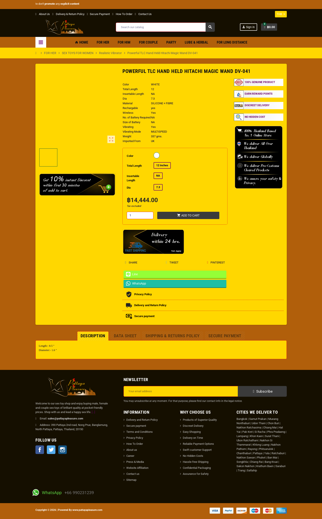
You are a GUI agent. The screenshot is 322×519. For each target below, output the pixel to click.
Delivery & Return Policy (68, 14)
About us (131, 449)
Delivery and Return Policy (142, 419)
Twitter (51, 449)
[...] (93, 412)
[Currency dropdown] (281, 14)
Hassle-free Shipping (195, 461)
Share (131, 262)
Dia (129, 187)
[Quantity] (140, 215)
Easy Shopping (192, 431)
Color (130, 155)
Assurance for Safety (196, 473)
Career (130, 455)
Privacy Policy (134, 437)
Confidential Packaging (197, 467)
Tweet (172, 262)
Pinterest (216, 262)
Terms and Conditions (139, 431)
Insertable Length (133, 178)
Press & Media (135, 461)
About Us (42, 14)
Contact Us (143, 14)
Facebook (39, 449)
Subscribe (262, 391)
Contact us (132, 473)
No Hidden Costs (193, 455)
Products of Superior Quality (200, 419)
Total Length (134, 165)
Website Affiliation (137, 467)
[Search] (165, 27)
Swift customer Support (197, 449)
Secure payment (136, 425)
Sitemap (131, 479)
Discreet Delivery (193, 425)
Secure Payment (98, 14)
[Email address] (181, 391)
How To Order (122, 14)
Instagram (62, 449)
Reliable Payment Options (198, 443)
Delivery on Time (193, 437)
